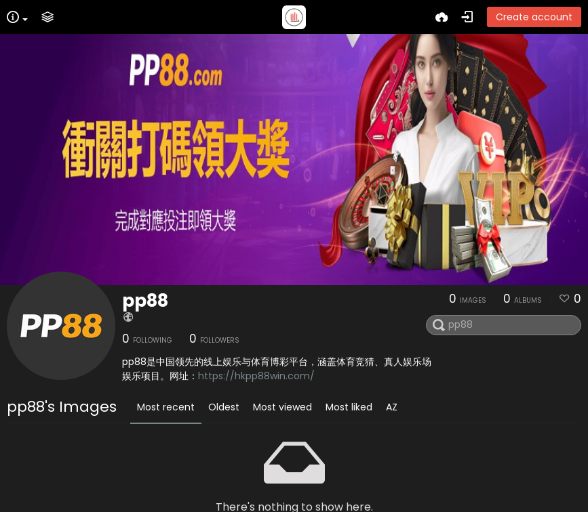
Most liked (349, 407)
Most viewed (282, 407)
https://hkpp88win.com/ (256, 376)
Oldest (223, 407)
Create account (534, 17)
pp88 (145, 301)
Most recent (166, 407)
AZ (391, 407)
